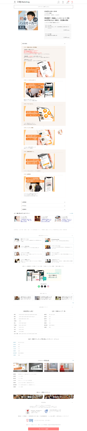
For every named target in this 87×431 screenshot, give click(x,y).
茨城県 (31, 315)
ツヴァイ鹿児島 (20, 385)
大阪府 (20, 317)
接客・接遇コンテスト (59, 266)
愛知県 (20, 319)
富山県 (20, 327)
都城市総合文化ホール (30, 383)
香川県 (20, 332)
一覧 (73, 303)
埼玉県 (28, 315)
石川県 (22, 327)
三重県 (27, 319)
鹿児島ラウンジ (26, 385)
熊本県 (25, 334)
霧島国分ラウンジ (32, 385)
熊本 (50, 319)
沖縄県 (36, 334)
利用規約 (26, 415)
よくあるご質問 (51, 415)
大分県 (27, 334)
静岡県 (22, 319)
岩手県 (20, 323)
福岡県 (20, 334)
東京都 (20, 315)
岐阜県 (25, 319)
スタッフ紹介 (40, 266)
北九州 (54, 315)
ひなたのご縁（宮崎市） (22, 383)
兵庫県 (25, 317)
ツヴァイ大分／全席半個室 (27, 381)
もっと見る (71, 213)
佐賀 (50, 317)
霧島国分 (53, 325)
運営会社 (22, 415)
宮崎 (50, 323)
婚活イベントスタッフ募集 (49, 266)
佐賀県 (22, 334)
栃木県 (33, 315)
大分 (50, 321)
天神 (51, 315)
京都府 (22, 317)
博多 (50, 315)
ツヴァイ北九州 (33, 374)
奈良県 (30, 317)
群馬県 (36, 315)
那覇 (50, 327)
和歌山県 (32, 317)
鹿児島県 (32, 334)
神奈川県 (22, 315)
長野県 (25, 325)
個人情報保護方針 (44, 415)
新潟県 (20, 325)
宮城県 (22, 323)
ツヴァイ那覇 (20, 387)
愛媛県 (22, 332)
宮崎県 (30, 334)
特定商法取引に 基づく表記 (35, 415)
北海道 (20, 321)
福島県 (25, 323)
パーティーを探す (43, 429)
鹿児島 (50, 325)
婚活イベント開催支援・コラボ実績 (30, 266)
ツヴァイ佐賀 (20, 376)
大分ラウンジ (20, 381)
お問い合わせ (57, 415)
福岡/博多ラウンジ (21, 374)
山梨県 (22, 325)
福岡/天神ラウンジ (28, 374)
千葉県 (26, 315)
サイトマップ (63, 415)
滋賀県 (27, 317)
